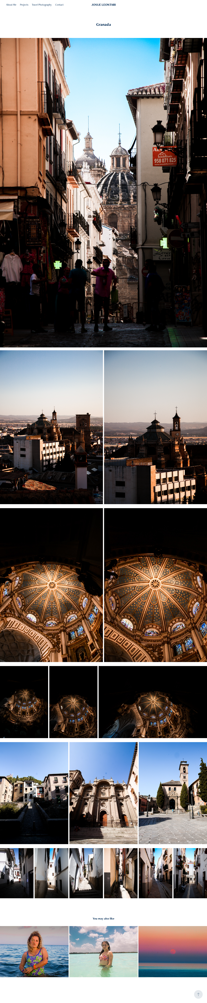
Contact (59, 4)
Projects (24, 4)
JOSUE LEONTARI (103, 5)
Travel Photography (42, 4)
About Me (11, 4)
